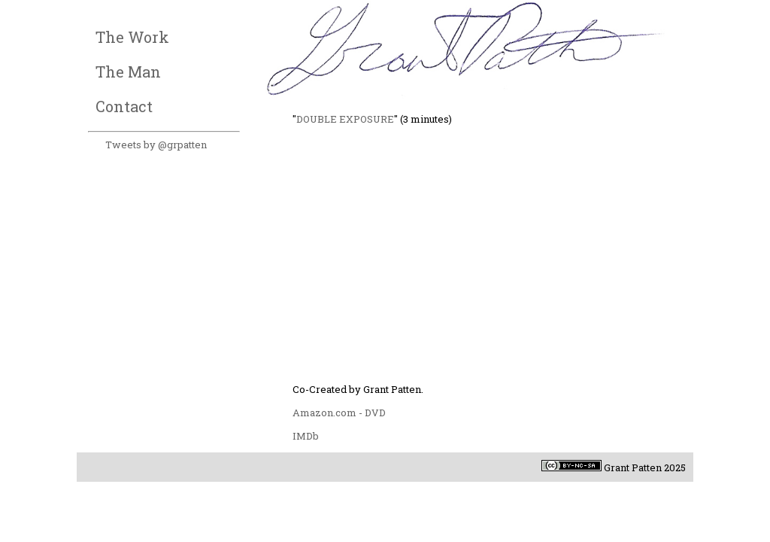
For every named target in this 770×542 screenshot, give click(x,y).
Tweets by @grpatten (156, 144)
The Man (128, 71)
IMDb (306, 436)
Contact (124, 106)
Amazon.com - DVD (339, 412)
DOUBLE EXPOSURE (345, 119)
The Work (132, 37)
